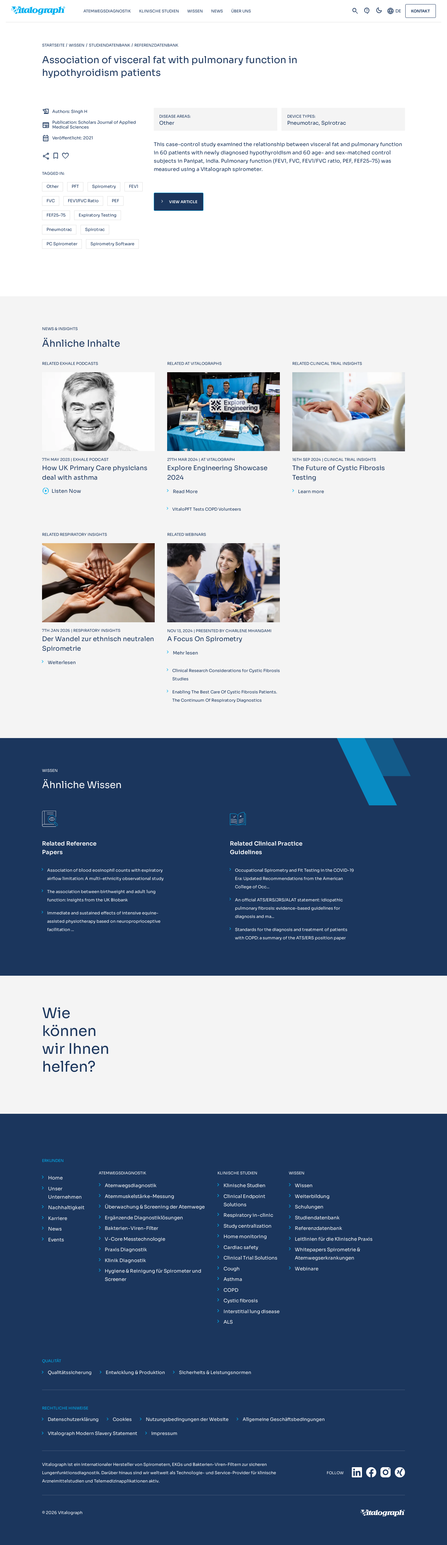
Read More (185, 491)
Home (55, 1178)
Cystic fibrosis (240, 1300)
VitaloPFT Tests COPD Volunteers (206, 509)
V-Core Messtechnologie (135, 1239)
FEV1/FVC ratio (83, 201)
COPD (230, 1290)
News (55, 1229)
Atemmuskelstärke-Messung (139, 1196)
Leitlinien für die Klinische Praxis (333, 1239)
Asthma (232, 1279)
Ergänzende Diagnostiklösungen (144, 1218)
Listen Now (62, 491)
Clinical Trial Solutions (250, 1258)
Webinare (306, 1269)
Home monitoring (245, 1236)
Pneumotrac (59, 229)
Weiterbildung (312, 1196)
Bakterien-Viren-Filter (131, 1228)
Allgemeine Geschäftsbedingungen (284, 1419)
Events (56, 1240)
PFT (75, 186)
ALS (228, 1322)
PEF (115, 201)
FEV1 (133, 186)
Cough (231, 1269)
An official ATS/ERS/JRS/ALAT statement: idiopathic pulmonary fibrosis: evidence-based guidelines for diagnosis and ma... (289, 908)
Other (52, 186)
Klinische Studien (244, 1185)
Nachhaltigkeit (66, 1207)
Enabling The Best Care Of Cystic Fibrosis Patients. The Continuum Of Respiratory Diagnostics (224, 696)
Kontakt (420, 11)
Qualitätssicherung (70, 1372)
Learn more (311, 491)
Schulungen (309, 1207)
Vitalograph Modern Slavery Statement (92, 1433)
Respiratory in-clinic (248, 1215)
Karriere (57, 1218)
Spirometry (104, 186)
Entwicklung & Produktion (135, 1372)
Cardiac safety (240, 1247)
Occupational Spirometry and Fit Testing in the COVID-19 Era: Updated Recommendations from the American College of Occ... (294, 879)
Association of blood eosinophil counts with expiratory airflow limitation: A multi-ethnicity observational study (105, 874)
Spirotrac (95, 229)
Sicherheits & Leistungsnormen (215, 1372)
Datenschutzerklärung (73, 1419)
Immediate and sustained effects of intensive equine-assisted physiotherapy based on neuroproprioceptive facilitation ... (103, 921)
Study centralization (247, 1226)
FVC (50, 201)
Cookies (122, 1419)
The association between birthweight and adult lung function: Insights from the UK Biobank (101, 896)
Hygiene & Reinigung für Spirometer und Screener (153, 1275)
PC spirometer (61, 244)
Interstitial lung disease (251, 1311)
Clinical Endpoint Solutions (244, 1200)
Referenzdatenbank (318, 1228)
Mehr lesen (185, 653)
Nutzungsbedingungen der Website (187, 1419)
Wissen (304, 1185)
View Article (178, 201)
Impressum (164, 1433)
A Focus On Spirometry (204, 639)
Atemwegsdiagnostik (131, 1185)
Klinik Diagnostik (125, 1260)
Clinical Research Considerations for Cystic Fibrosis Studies (226, 675)
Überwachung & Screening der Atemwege (155, 1207)
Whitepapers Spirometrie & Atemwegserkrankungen (327, 1253)
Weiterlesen (62, 662)
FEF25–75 (56, 215)
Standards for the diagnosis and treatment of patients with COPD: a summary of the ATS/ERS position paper (291, 934)
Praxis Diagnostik (126, 1249)
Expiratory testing (98, 215)
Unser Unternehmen (65, 1193)
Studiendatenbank (317, 1218)
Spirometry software (112, 244)
